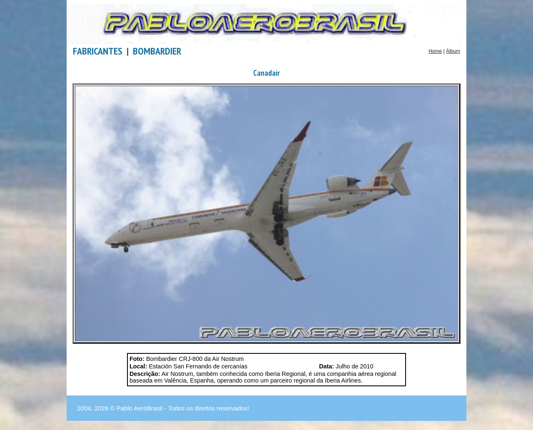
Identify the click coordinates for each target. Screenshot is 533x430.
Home (435, 51)
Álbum (453, 51)
